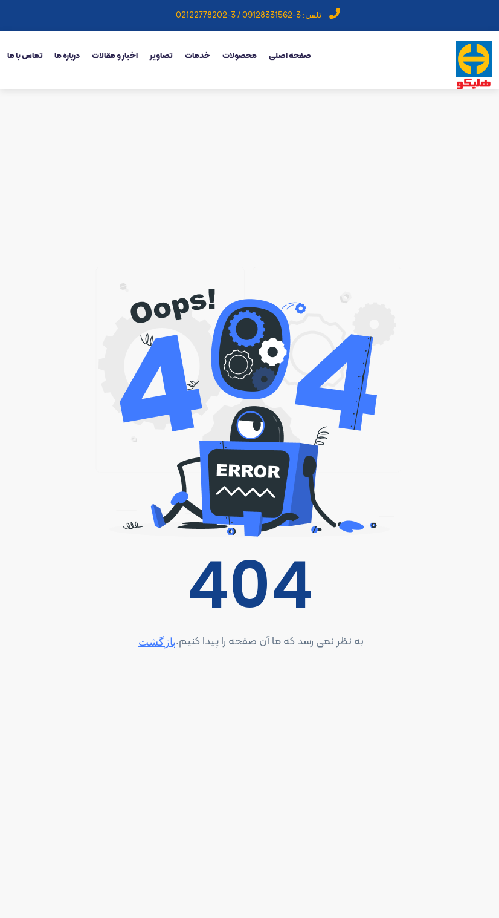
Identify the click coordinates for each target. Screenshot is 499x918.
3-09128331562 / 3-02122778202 (238, 15)
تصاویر (161, 56)
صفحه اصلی (290, 56)
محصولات (239, 56)
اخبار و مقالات (115, 56)
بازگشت (157, 641)
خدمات (197, 56)
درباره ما (67, 56)
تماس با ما (25, 56)
